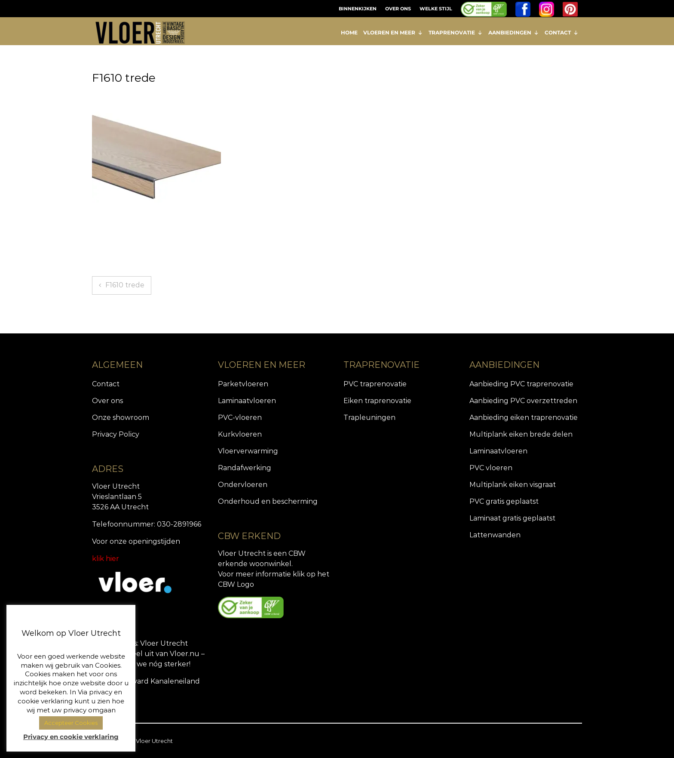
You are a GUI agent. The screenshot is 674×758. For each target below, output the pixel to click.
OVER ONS (398, 9)
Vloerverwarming (248, 451)
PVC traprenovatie (375, 384)
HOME (349, 32)
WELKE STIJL (436, 9)
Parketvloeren (243, 384)
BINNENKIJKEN (358, 9)
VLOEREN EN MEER (393, 32)
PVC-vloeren (240, 417)
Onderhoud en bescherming (268, 501)
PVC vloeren (490, 468)
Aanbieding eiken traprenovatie (523, 417)
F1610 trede (124, 285)
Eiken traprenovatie (377, 401)
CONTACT (562, 32)
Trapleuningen (369, 417)
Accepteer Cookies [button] (71, 722)
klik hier (105, 559)
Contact (105, 384)
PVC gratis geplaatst (504, 501)
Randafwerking (244, 468)
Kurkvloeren (240, 434)
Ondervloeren (242, 485)
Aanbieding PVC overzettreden (523, 401)
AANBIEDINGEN (513, 32)
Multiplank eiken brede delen (521, 434)
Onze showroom (120, 417)
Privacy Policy (115, 434)
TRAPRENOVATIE (456, 32)
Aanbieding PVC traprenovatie (521, 384)
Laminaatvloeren (247, 401)
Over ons (107, 401)
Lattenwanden (495, 535)
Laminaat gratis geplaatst (512, 518)
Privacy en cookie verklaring (71, 737)
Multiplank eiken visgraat (512, 485)
